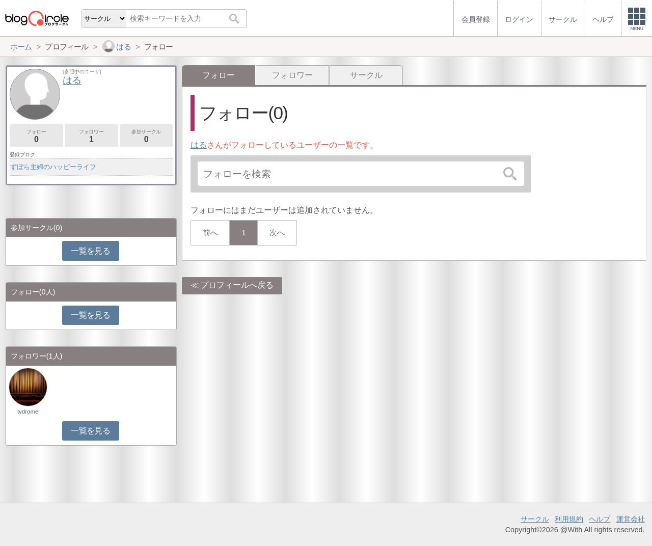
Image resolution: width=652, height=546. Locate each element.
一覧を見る (90, 251)
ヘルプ (599, 519)
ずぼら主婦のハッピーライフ (53, 167)
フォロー (36, 136)
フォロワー (292, 75)
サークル (366, 75)
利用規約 (569, 519)
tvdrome (28, 411)
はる (199, 145)
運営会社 (630, 519)
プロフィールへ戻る (237, 285)
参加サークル (146, 136)
